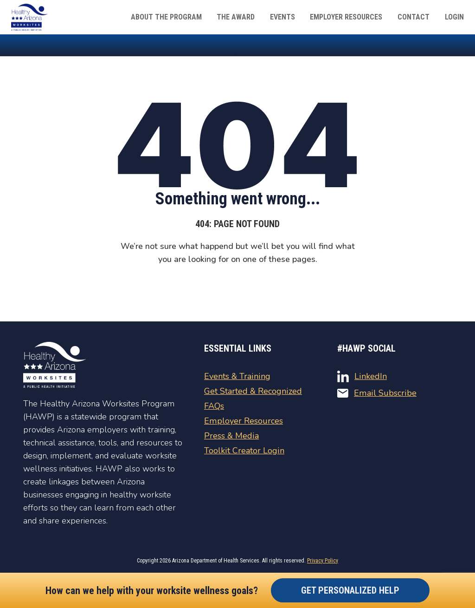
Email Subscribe (376, 393)
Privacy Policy (322, 560)
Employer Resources (347, 17)
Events (283, 17)
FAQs (214, 406)
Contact (414, 17)
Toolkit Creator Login (243, 450)
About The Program (167, 17)
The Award (237, 17)
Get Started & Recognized (253, 391)
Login (454, 17)
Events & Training (237, 376)
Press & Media (231, 435)
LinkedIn (361, 376)
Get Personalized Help (350, 590)
